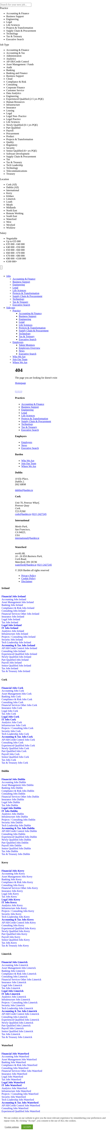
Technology (18, 299)
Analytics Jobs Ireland (13, 631)
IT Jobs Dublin (10, 811)
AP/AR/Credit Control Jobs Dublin (19, 831)
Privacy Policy (28, 575)
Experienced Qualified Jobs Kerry (19, 928)
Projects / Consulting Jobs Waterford (20, 1094)
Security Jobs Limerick (13, 1005)
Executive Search (21, 304)
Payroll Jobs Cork (11, 754)
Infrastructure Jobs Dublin (15, 816)
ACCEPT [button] (27, 1127)
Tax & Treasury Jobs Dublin (16, 854)
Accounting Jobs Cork (13, 690)
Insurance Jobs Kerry (12, 891)
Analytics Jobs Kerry (12, 905)
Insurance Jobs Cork (12, 708)
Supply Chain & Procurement (27, 296)
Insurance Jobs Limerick (14, 982)
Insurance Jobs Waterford (14, 1074)
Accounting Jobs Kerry (13, 873)
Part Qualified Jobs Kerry (14, 934)
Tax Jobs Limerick (11, 988)
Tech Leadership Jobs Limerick (17, 1008)
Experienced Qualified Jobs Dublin (19, 837)
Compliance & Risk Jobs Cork (17, 699)
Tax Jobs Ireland (10, 622)
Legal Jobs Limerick (12, 985)
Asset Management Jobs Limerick (19, 968)
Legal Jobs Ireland (11, 619)
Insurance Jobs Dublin (13, 799)
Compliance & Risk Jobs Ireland (18, 608)
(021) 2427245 (39, 514)
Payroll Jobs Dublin (11, 845)
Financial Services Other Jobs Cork (19, 705)
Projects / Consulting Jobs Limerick (19, 1002)
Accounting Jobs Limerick (15, 965)
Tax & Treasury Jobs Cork (15, 762)
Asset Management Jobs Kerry (17, 876)
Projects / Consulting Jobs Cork (17, 728)
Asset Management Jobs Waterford (19, 1059)
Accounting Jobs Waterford (15, 1056)
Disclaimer (26, 581)
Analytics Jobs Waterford (14, 1088)
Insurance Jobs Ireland (13, 616)
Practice (17, 310)
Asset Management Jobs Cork (17, 693)
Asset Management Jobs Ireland (18, 602)
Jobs (8, 276)
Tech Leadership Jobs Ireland (16, 642)
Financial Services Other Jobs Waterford (22, 1071)
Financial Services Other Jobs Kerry (20, 888)
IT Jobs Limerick (11, 994)
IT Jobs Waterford (11, 1085)
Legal (15, 287)
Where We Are (20, 362)
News (21, 350)
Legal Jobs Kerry (10, 893)
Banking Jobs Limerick (13, 971)
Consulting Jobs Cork (12, 702)
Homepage (20, 383)
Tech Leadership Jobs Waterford (18, 1099)
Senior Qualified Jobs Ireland (16, 665)
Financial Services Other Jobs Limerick (21, 979)
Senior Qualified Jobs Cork (15, 757)
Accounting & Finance (24, 279)
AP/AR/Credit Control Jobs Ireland (19, 648)
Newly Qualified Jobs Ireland (16, 656)
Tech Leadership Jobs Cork (15, 734)
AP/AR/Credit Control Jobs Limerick (20, 1014)
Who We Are (19, 356)
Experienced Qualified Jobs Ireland (19, 654)
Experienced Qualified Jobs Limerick (20, 1019)
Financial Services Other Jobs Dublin (20, 796)
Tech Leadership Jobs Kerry (16, 916)
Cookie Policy (28, 578)
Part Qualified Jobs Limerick (16, 1025)
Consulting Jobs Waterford (15, 1068)
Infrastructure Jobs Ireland (15, 633)
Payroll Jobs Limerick (13, 1028)
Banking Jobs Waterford (14, 1062)
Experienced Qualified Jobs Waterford (21, 1111)
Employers (18, 342)
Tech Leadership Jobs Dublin (16, 825)
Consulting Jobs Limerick (14, 976)
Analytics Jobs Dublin (13, 814)
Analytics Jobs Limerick (14, 996)
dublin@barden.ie (24, 490)
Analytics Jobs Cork (12, 722)
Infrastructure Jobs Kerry (14, 908)
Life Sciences (19, 290)
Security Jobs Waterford (14, 1097)
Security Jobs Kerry (11, 914)
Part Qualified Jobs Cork (14, 751)
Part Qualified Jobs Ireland (15, 659)
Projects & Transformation (26, 293)
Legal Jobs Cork (10, 711)
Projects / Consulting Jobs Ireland (18, 636)
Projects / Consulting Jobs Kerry (18, 911)
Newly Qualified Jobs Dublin (16, 839)
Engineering (19, 284)
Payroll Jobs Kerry (11, 937)
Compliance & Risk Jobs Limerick (19, 973)
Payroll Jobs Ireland (12, 662)
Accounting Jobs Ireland (14, 599)
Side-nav (10, 307)
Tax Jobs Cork (9, 713)
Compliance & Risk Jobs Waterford (19, 1065)
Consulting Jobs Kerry (13, 885)
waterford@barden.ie (25, 564)
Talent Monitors (27, 345)
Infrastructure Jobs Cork (14, 725)
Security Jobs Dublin (12, 822)
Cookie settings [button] (12, 1127)
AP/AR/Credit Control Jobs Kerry (19, 922)
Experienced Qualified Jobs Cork (18, 745)
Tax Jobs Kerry (9, 896)
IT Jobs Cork (9, 719)
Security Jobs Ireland (12, 639)
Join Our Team (20, 359)
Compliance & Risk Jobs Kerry (17, 882)
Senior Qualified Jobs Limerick (17, 1031)
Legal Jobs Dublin (11, 802)
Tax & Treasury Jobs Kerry (15, 945)
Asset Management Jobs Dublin (18, 785)
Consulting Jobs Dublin (13, 793)
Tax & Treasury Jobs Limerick (17, 1037)
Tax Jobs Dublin (10, 805)
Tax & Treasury (20, 302)
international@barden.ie (27, 538)
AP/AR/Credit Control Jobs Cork (18, 739)
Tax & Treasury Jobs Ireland (16, 671)
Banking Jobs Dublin (12, 788)
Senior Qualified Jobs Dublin (16, 848)
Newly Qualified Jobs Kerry (16, 931)
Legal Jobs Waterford (12, 1076)
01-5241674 (40, 490)
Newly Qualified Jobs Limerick (17, 1022)
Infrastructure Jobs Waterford (16, 1091)
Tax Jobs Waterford (11, 1079)
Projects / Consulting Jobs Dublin (18, 819)
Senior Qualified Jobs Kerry (16, 939)
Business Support (21, 281)
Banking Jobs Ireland (12, 605)
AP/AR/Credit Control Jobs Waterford (21, 1105)
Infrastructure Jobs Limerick (16, 999)
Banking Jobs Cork (11, 696)
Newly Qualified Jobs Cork (15, 748)
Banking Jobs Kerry (12, 879)
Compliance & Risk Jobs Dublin (18, 791)
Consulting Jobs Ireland (13, 610)
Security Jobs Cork (11, 731)
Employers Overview (29, 348)
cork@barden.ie (23, 514)
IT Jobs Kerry (9, 902)
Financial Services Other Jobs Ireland (20, 613)
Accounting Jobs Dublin (14, 782)
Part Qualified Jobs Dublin (15, 842)
